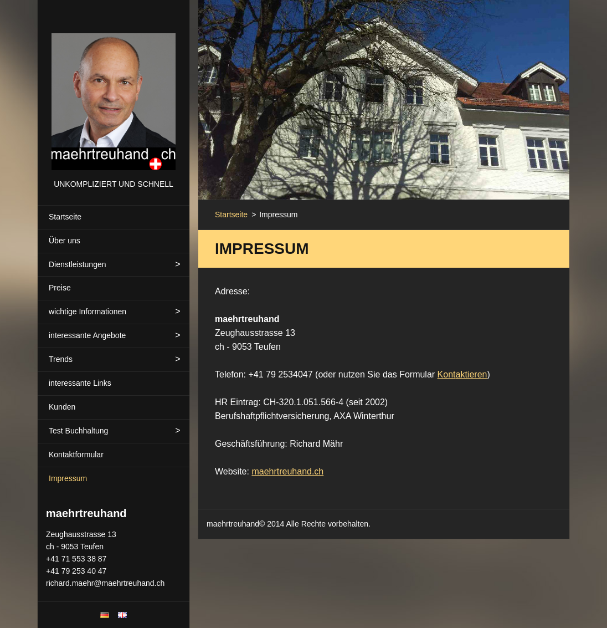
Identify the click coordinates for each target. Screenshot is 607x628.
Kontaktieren (462, 374)
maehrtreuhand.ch (287, 471)
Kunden (62, 406)
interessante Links (80, 383)
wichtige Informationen (87, 311)
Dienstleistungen (77, 264)
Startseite (65, 216)
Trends (61, 359)
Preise (60, 287)
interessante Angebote (87, 335)
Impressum (68, 478)
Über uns (64, 240)
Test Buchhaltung (78, 430)
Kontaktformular (76, 454)
